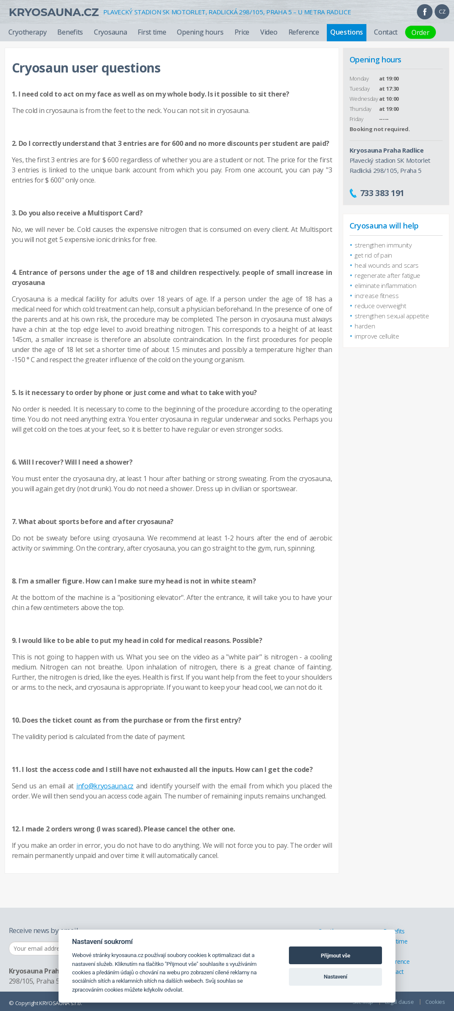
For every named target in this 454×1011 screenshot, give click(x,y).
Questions (346, 32)
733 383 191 (382, 193)
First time (152, 32)
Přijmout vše (335, 955)
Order (420, 32)
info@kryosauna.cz (105, 786)
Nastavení (335, 976)
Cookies (435, 1002)
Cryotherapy (27, 32)
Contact (386, 32)
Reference (303, 32)
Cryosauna (110, 32)
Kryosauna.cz (54, 12)
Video (269, 32)
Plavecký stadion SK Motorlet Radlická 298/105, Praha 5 (390, 160)
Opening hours (200, 32)
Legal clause (399, 1002)
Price (242, 32)
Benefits (70, 32)
